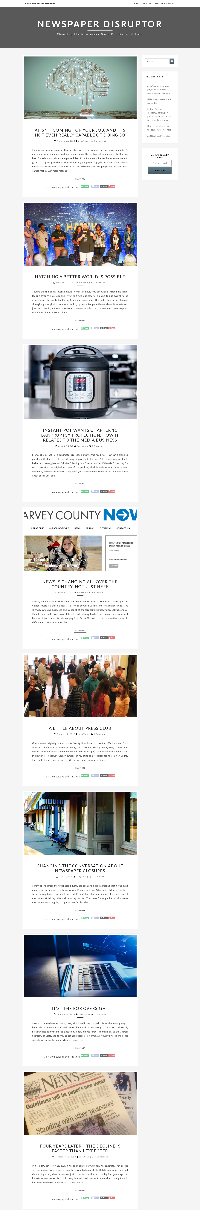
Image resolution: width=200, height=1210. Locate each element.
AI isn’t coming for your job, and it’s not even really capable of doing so (80, 132)
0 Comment (100, 141)
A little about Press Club (80, 728)
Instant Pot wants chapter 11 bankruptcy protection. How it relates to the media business (80, 435)
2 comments (101, 1157)
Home (136, 3)
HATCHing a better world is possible (80, 276)
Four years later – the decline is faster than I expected (80, 1148)
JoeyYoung (84, 141)
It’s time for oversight (80, 1008)
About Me (147, 3)
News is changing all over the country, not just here (80, 584)
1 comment (100, 282)
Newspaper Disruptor (40, 3)
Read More (80, 178)
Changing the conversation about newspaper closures (80, 868)
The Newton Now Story (165, 3)
